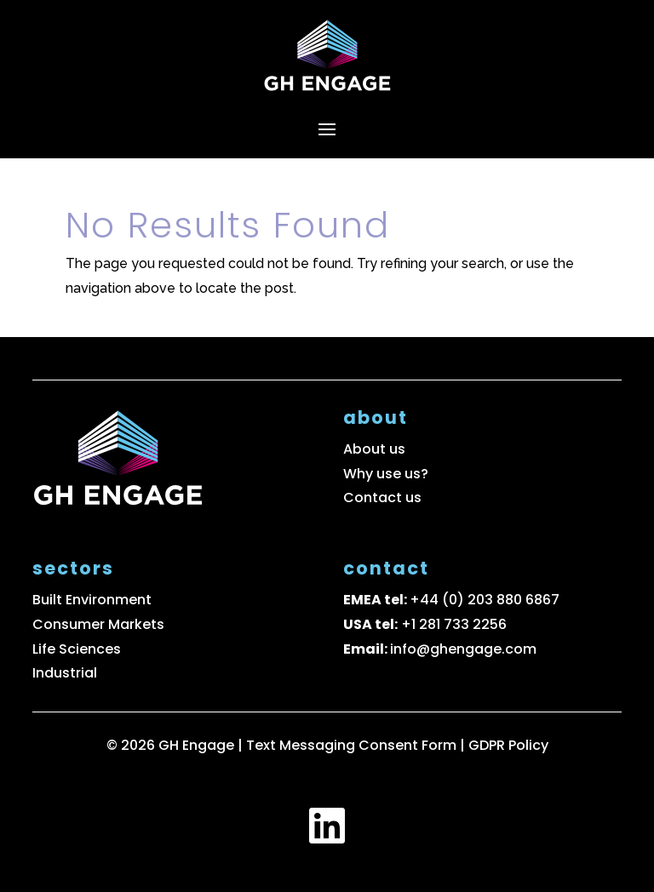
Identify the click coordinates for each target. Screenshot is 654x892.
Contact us (382, 497)
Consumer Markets (98, 624)
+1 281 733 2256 (454, 624)
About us (374, 449)
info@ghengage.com (463, 649)
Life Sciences (76, 649)
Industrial (64, 673)
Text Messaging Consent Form (353, 745)
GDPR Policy (508, 745)
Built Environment (92, 599)
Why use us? (385, 473)
